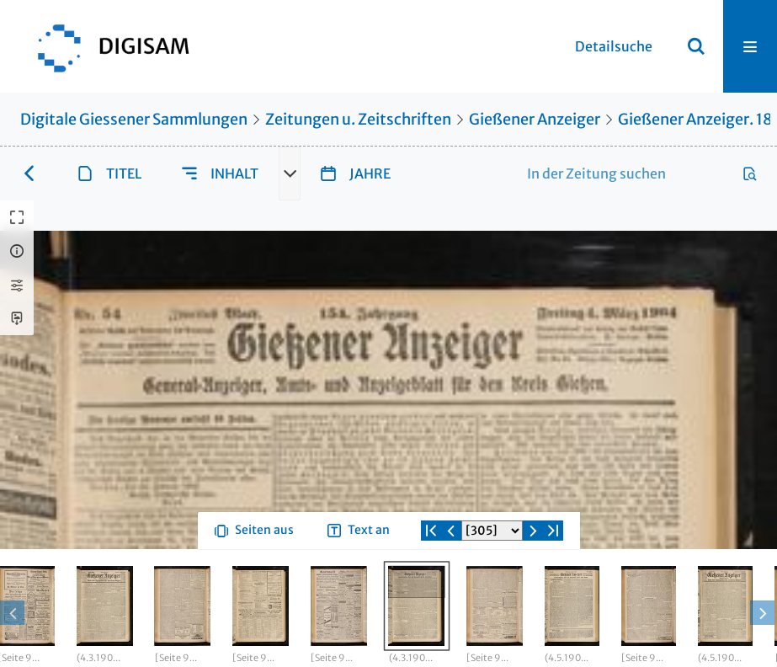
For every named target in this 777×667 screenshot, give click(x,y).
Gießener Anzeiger (534, 119)
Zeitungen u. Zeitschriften (358, 119)
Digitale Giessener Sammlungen (133, 119)
